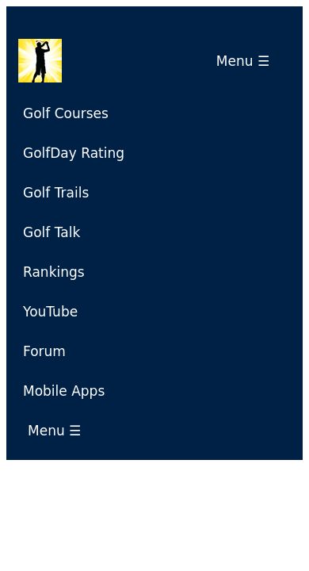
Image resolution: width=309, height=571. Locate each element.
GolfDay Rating (73, 153)
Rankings (54, 272)
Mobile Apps (64, 391)
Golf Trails (56, 193)
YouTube (50, 312)
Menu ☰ (247, 61)
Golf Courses (66, 113)
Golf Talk (51, 232)
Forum (44, 351)
